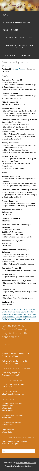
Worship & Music (10, 30)
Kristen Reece (18, 69)
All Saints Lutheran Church (19, 5)
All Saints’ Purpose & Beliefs (16, 22)
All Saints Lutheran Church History (19, 46)
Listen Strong (9, 55)
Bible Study (13, 309)
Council (23, 312)
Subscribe (26, 55)
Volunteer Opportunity (15, 319)
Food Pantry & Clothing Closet (17, 38)
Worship (27, 319)
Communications (14, 312)
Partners (19, 317)
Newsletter (11, 317)
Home (5, 15)
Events (14, 314)
